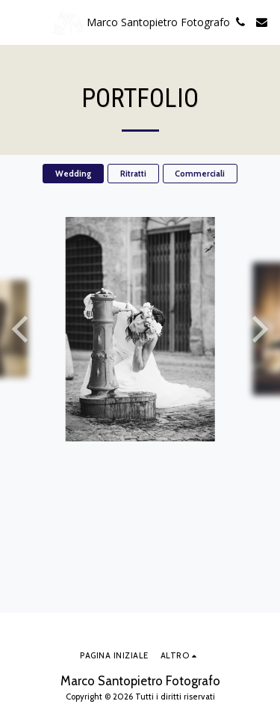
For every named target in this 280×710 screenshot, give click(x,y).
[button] (16, 21)
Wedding (73, 173)
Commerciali (200, 173)
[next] (257, 329)
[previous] (22, 329)
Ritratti (133, 173)
